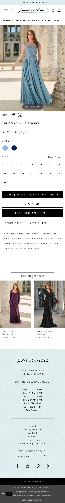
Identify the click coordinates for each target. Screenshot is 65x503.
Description (14, 223)
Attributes (38, 223)
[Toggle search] (53, 10)
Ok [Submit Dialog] (9, 493)
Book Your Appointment (32, 213)
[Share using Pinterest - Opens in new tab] (13, 115)
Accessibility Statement (32, 443)
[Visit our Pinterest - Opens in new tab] (38, 466)
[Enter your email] (32, 456)
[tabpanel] (32, 68)
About (32, 426)
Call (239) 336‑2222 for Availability (33, 194)
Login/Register (32, 429)
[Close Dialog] (3, 493)
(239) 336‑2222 (33, 360)
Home (6, 20)
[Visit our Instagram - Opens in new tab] (28, 466)
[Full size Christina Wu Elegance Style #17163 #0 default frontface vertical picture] (32, 68)
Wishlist (32, 433)
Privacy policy (32, 440)
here (40, 500)
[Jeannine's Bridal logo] (32, 10)
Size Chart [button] (55, 157)
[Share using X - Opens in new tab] (20, 115)
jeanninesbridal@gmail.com (32, 381)
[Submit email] (45, 456)
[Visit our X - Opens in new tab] (48, 466)
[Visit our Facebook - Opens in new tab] (17, 466)
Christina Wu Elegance (29, 20)
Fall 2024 (53, 20)
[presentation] (15, 303)
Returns (32, 436)
